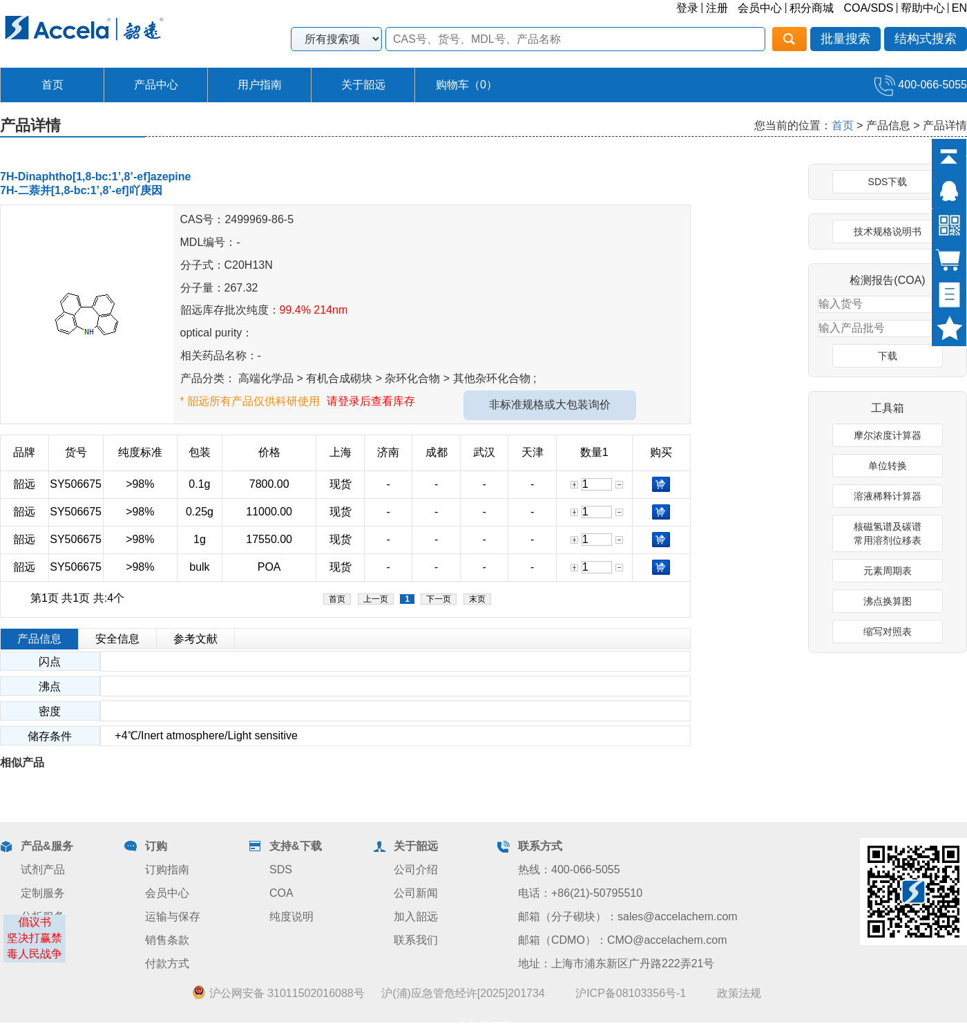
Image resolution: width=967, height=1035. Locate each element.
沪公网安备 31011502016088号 (278, 993)
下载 (887, 355)
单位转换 (887, 465)
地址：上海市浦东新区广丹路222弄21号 (616, 963)
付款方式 (167, 963)
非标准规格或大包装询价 (550, 404)
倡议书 (34, 922)
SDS (280, 869)
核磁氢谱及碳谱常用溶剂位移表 (887, 533)
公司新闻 (416, 893)
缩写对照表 (887, 631)
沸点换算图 (887, 601)
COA (281, 893)
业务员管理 (483, 1026)
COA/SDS (868, 8)
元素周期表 (887, 570)
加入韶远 (416, 916)
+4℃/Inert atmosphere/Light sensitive (199, 735)
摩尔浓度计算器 (887, 435)
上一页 (375, 599)
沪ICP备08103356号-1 (630, 993)
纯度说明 (291, 916)
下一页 (438, 599)
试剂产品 (43, 869)
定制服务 (43, 893)
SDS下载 (888, 181)
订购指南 (167, 869)
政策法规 (739, 993)
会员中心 (760, 8)
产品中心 (156, 85)
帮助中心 (923, 8)
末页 (477, 599)
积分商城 (811, 8)
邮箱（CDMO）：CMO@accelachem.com (622, 940)
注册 (717, 8)
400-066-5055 (920, 85)
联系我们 (416, 940)
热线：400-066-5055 (569, 869)
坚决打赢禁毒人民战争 (34, 946)
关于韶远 (363, 85)
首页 (52, 85)
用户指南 (260, 85)
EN (959, 8)
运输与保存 (172, 916)
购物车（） (466, 85)
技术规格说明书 (887, 231)
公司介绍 (416, 869)
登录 (687, 8)
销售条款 (167, 940)
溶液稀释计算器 (887, 496)
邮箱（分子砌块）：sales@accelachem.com (628, 916)
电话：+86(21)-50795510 (580, 893)
